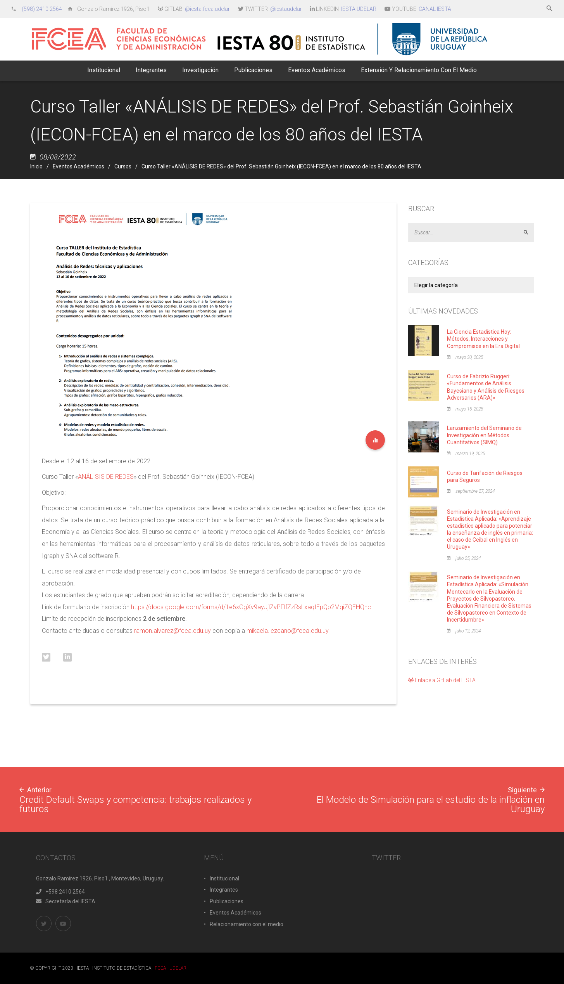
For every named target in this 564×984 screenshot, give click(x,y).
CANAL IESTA (435, 9)
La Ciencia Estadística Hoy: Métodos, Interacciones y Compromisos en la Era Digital (483, 339)
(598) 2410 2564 (42, 9)
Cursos (122, 166)
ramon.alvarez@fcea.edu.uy (172, 630)
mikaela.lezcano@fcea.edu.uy (288, 630)
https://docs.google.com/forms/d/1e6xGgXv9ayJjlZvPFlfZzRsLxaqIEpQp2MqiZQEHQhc (251, 607)
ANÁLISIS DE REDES (106, 476)
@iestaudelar (286, 9)
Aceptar (529, 232)
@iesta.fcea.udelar (207, 9)
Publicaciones (226, 901)
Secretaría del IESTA (65, 901)
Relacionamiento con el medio (246, 924)
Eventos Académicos (78, 166)
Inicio (36, 166)
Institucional (224, 878)
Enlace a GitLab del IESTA (442, 680)
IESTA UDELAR (358, 9)
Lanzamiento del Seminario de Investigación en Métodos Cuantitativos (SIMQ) (484, 435)
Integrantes (224, 890)
